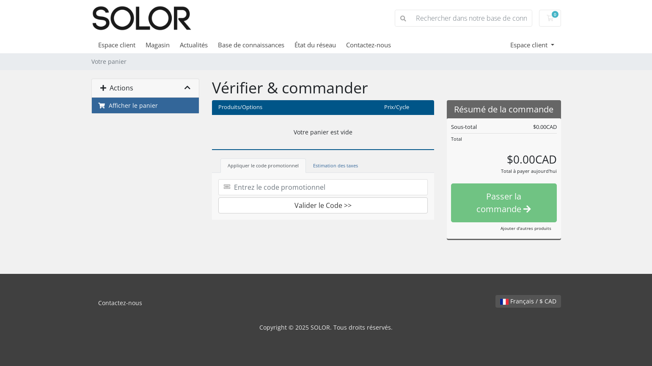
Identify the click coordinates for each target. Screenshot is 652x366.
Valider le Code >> (323, 205)
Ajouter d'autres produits (526, 228)
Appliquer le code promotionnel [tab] (263, 165)
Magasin (158, 45)
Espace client (116, 45)
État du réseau (315, 45)
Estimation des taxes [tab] (335, 165)
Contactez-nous (368, 45)
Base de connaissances (251, 45)
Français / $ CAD (528, 301)
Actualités (194, 45)
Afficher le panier (128, 105)
